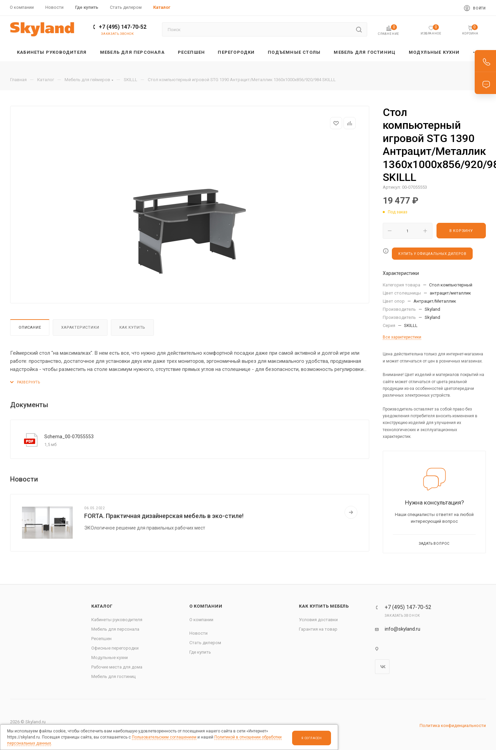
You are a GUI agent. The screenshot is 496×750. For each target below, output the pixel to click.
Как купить (132, 327)
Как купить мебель (324, 606)
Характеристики (80, 327)
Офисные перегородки (115, 648)
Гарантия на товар (318, 629)
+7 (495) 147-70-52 (122, 27)
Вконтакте (382, 666)
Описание (30, 327)
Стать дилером (205, 642)
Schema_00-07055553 (69, 436)
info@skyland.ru (402, 629)
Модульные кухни (109, 657)
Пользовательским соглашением (164, 737)
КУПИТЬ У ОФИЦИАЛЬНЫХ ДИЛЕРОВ (432, 254)
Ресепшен (101, 638)
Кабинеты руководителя (116, 619)
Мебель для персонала (115, 629)
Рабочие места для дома (116, 667)
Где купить (200, 652)
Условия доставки (318, 619)
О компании (205, 606)
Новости (198, 633)
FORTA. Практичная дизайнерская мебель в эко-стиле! (163, 515)
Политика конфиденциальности (453, 725)
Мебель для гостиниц (113, 676)
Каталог (102, 606)
